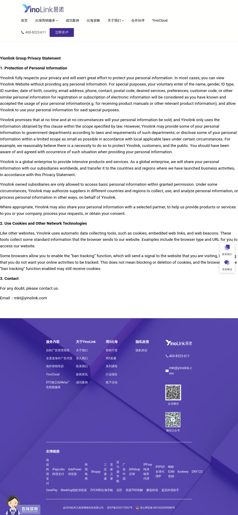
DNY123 (197, 471)
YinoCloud (52, 374)
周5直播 (111, 358)
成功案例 (82, 382)
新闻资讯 (82, 374)
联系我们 (82, 366)
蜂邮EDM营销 (171, 471)
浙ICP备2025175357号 (120, 507)
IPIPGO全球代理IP (160, 471)
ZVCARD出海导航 (101, 490)
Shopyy (95, 471)
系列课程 (111, 366)
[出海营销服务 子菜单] (57, 20)
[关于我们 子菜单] (123, 20)
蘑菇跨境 (152, 490)
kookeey (183, 471)
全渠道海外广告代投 (59, 358)
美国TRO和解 (134, 490)
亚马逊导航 (117, 472)
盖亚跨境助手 (170, 490)
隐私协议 (141, 350)
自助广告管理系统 (57, 350)
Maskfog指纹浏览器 (74, 490)
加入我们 (82, 358)
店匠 (119, 490)
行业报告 (111, 374)
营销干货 (111, 350)
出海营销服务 (45, 20)
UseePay (51, 490)
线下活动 (111, 382)
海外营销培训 (55, 366)
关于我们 (114, 20)
